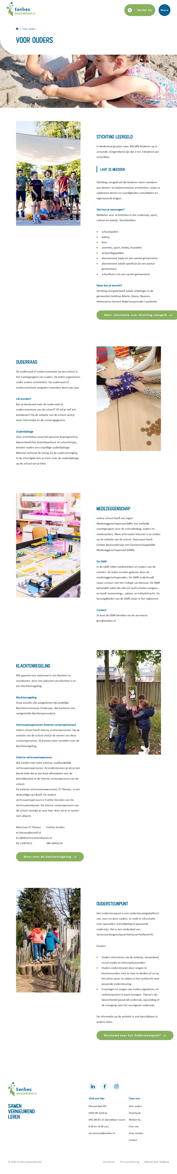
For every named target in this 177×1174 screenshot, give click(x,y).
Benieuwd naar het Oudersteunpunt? (132, 1035)
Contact (133, 1140)
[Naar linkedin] (93, 1086)
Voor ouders (135, 1106)
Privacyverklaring (129, 1162)
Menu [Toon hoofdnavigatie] (164, 10)
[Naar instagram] (116, 1086)
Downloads (135, 1113)
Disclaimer (109, 1162)
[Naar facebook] (104, 1086)
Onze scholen (136, 1133)
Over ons (134, 1126)
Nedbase (164, 1162)
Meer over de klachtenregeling (47, 856)
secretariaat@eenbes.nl (102, 1133)
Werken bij (144, 10)
